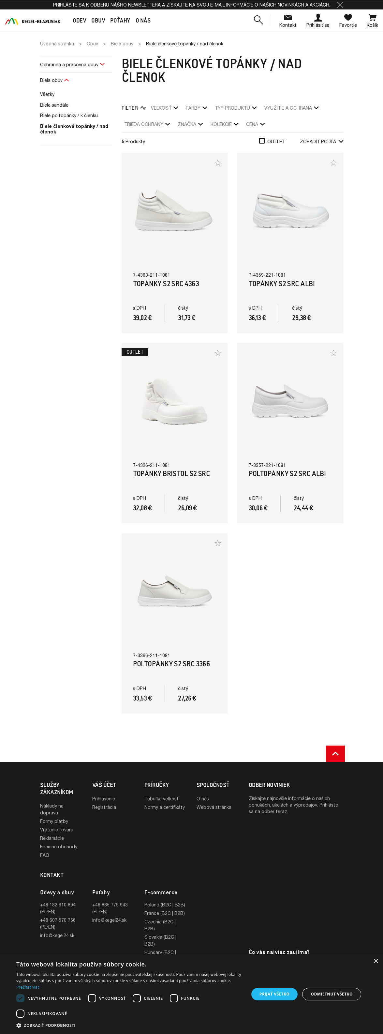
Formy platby (54, 821)
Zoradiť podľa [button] (321, 141)
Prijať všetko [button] (274, 994)
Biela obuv (51, 80)
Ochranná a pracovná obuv (69, 64)
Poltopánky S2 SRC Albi (287, 473)
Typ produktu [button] (236, 108)
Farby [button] (196, 108)
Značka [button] (190, 124)
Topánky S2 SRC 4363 (166, 283)
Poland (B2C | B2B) (164, 904)
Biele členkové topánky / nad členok (74, 128)
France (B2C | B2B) (164, 913)
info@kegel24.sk (57, 935)
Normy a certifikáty (164, 807)
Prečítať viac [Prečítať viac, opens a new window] (27, 987)
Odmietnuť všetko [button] (332, 994)
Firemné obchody (58, 846)
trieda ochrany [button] (147, 124)
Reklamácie (52, 838)
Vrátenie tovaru (56, 829)
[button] (340, 5)
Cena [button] (255, 124)
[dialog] (191, 994)
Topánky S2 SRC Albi (282, 283)
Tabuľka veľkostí (162, 798)
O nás (203, 798)
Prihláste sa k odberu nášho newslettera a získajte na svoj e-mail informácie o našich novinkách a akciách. (191, 5)
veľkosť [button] (164, 108)
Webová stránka (214, 807)
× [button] (375, 961)
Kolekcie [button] (224, 124)
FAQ (44, 855)
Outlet (276, 141)
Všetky (47, 94)
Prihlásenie (103, 798)
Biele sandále (54, 105)
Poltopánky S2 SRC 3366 (171, 664)
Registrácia (104, 807)
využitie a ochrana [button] (291, 108)
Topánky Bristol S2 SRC (171, 473)
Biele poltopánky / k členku (69, 115)
